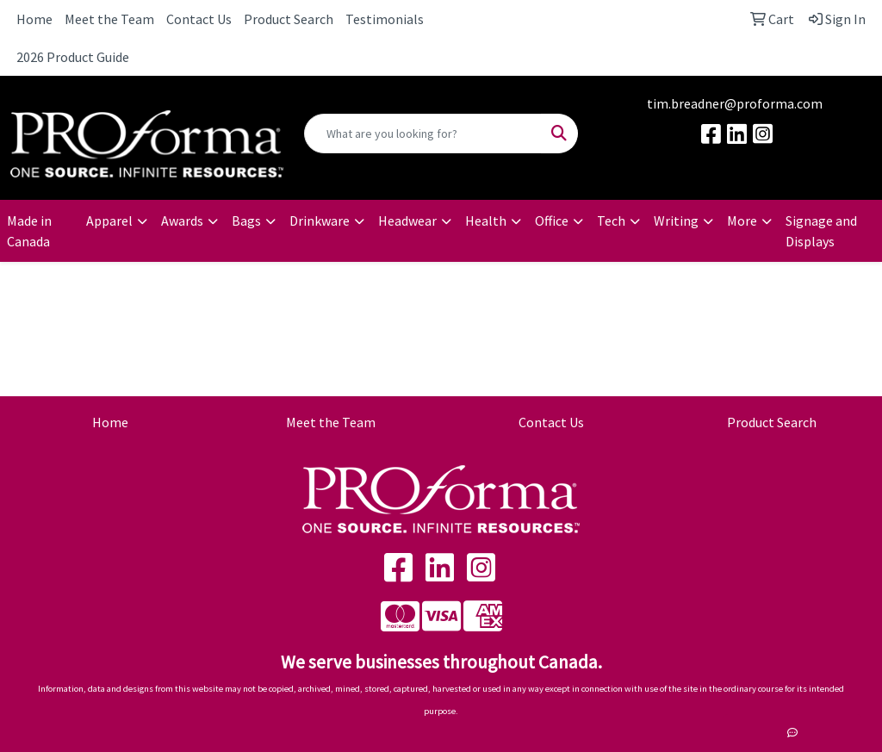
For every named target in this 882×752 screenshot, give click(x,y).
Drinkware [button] (319, 220)
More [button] (742, 220)
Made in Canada (29, 231)
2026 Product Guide (72, 56)
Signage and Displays (821, 231)
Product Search (288, 19)
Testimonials (384, 19)
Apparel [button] (109, 220)
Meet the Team (109, 19)
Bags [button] (246, 220)
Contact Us (199, 19)
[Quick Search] (422, 133)
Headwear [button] (407, 220)
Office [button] (551, 220)
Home (34, 19)
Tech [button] (611, 220)
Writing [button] (676, 220)
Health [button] (485, 220)
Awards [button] (182, 220)
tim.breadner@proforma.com (735, 103)
